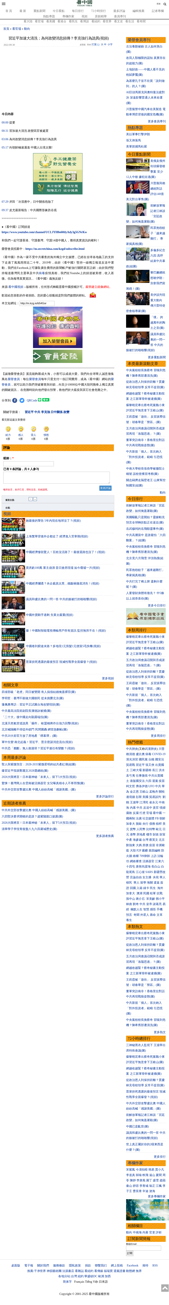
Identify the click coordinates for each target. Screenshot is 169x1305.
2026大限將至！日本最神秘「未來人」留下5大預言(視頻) (39, 779)
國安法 (159, 759)
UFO (151, 786)
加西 (108, 1276)
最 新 (22, 11)
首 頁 (8, 11)
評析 (159, 1232)
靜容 (136, 1185)
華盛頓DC (90, 1276)
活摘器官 (148, 861)
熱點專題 (49, 16)
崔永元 (153, 802)
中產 (129, 839)
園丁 (149, 1180)
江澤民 (143, 802)
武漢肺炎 (151, 748)
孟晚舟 (153, 791)
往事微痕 (142, 775)
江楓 (159, 1185)
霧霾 (145, 850)
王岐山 (143, 791)
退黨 (155, 781)
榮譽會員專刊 (139, 40)
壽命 (153, 914)
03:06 (5, 139)
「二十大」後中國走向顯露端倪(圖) (25, 719)
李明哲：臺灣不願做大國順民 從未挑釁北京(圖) (33, 700)
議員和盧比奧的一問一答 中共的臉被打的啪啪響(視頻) (61, 601)
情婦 (163, 807)
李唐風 (140, 1180)
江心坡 (140, 872)
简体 (159, 4)
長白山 (155, 866)
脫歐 (139, 823)
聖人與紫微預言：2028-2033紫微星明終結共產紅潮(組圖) (39, 766)
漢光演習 (132, 759)
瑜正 (152, 1185)
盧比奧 (140, 754)
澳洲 (139, 893)
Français (79, 1281)
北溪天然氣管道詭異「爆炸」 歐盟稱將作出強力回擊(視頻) (40, 725)
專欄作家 (68, 16)
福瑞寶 (108, 1271)
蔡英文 (153, 839)
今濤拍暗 (142, 1169)
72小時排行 (98, 11)
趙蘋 (163, 1180)
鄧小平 (160, 898)
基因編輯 (154, 850)
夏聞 (159, 1175)
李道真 (130, 1175)
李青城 (143, 1185)
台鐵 (151, 759)
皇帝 (149, 904)
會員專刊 (120, 16)
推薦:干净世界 (36, 1271)
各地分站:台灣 (67, 1276)
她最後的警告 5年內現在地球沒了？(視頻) (53, 522)
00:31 (5, 130)
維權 (136, 856)
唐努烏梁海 (143, 866)
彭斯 (139, 797)
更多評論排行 (105, 798)
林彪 (129, 904)
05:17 (5, 147)
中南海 (137, 1232)
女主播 (147, 877)
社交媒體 (148, 818)
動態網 (130, 1271)
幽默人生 (136, 909)
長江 (155, 770)
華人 (163, 877)
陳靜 (133, 1180)
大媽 (139, 845)
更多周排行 (158, 735)
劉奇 (136, 904)
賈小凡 (159, 1169)
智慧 (146, 909)
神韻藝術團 (54, 1271)
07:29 (5, 201)
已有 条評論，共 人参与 (21, 469)
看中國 (157, 813)
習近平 (140, 764)
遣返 (157, 882)
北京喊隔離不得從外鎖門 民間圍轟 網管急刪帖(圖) (35, 731)
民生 (153, 888)
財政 (156, 834)
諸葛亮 (157, 904)
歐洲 (101, 1276)
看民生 (73, 21)
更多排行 (160, 1156)
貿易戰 (130, 764)
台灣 (145, 839)
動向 (27, 28)
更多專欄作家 (157, 1196)
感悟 (153, 909)
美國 (145, 797)
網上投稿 (117, 1265)
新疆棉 (146, 770)
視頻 (84, 16)
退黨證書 (119, 1271)
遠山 (152, 1175)
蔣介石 (141, 898)
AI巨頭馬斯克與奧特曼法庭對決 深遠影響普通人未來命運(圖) (145, 98)
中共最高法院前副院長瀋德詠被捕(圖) (26, 712)
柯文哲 (130, 786)
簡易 (151, 1169)
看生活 (129, 21)
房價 (145, 845)
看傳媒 (98, 1271)
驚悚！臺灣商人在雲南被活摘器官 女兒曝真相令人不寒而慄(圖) (43, 785)
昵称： (8, 458)
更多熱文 (160, 1032)
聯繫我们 (101, 1265)
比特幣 (150, 829)
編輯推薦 (138, 11)
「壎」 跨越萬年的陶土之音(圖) (157, 323)
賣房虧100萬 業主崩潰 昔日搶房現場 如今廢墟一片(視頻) (63, 569)
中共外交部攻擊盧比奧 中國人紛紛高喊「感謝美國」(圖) (39, 791)
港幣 (133, 834)
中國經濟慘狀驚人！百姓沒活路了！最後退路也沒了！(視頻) (65, 554)
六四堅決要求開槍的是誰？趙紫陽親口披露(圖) (32, 818)
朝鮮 (162, 818)
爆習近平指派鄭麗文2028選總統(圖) (25, 772)
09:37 (5, 210)
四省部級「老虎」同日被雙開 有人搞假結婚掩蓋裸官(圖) (39, 694)
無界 (139, 1271)
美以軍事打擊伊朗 (138, 134)
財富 (163, 834)
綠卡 (146, 888)
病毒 (42, 273)
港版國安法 (137, 781)
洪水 (162, 770)
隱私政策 (75, 1265)
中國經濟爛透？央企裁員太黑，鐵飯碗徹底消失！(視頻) (62, 585)
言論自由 (136, 877)
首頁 (6, 28)
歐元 (159, 829)
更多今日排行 (157, 605)
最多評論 (119, 11)
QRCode (32, 400)
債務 (152, 823)
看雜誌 (79, 1271)
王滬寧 (134, 802)
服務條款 (59, 1265)
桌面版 (15, 1265)
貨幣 (133, 829)
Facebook (132, 1265)
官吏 (152, 1232)
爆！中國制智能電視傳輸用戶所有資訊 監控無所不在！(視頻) (66, 632)
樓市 (149, 834)
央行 (145, 823)
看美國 (50, 21)
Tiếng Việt (91, 1281)
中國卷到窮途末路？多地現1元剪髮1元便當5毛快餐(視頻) (63, 648)
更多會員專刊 (157, 121)
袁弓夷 (130, 775)
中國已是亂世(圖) (137, 1126)
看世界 (107, 21)
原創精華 (101, 16)
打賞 (94, 44)
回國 (133, 888)
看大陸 (28, 21)
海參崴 (137, 839)
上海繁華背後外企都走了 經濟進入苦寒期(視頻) (57, 538)
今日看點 (59, 11)
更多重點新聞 (157, 357)
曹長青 (137, 1191)
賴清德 (130, 754)
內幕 (133, 807)
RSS (155, 1265)
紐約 (81, 1276)
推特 (145, 1265)
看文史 (118, 21)
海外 (160, 888)
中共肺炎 (132, 748)
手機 (160, 909)
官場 (149, 813)
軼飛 (145, 1175)
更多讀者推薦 (105, 838)
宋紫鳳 (130, 1169)
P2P (138, 850)
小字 (110, 44)
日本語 (103, 1281)
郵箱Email (131, 1244)
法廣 (139, 818)
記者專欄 (158, 11)
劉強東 (130, 845)
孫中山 (130, 898)
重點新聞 (39, 11)
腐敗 (129, 813)
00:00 (5, 122)
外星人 (144, 914)
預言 (129, 914)
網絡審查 (136, 861)
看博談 (84, 21)
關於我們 (43, 1265)
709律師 (144, 856)
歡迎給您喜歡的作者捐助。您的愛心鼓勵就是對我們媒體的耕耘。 (45, 295)
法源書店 (68, 1271)
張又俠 (149, 764)
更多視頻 (108, 680)
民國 (146, 893)
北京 (162, 839)
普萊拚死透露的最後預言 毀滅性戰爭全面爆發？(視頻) (61, 663)
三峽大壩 (136, 770)
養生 (129, 920)
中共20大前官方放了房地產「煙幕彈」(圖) (29, 737)
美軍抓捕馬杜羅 (136, 146)
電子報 (28, 1265)
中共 (158, 786)
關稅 (162, 791)
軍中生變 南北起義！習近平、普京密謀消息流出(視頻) (37, 744)
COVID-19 (159, 754)
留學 (143, 882)
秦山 (129, 1185)
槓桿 (159, 823)
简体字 (67, 1281)
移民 (129, 882)
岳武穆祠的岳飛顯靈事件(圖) (145, 528)
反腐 (136, 813)
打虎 (142, 813)
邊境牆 (130, 797)
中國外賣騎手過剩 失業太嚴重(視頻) (49, 617)
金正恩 (134, 791)
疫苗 (162, 781)
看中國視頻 (15, 287)
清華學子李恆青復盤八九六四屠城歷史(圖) (29, 831)
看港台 (61, 21)
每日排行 (78, 11)
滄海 (152, 1191)
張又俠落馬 (133, 140)
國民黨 (143, 759)
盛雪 (156, 1180)
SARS (149, 872)
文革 (160, 914)
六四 (148, 781)
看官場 (39, 21)
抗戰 (160, 893)
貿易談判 (155, 797)
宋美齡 (150, 898)
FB (157, 818)
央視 (156, 877)
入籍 (139, 888)
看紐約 (95, 21)
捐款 (88, 1265)
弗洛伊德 (142, 786)
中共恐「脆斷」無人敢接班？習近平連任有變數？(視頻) (38, 750)
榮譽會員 (14, 379)
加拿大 (130, 823)
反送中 (147, 807)
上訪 (154, 856)
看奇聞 (141, 21)
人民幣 (140, 829)
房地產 (140, 834)
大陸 (133, 850)
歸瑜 (139, 1175)
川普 (162, 748)
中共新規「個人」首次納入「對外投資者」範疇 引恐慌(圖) (144, 457)
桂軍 (153, 893)
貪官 (156, 807)
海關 (150, 882)
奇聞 (136, 914)
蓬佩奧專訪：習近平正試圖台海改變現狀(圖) (31, 706)
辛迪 (145, 1191)
